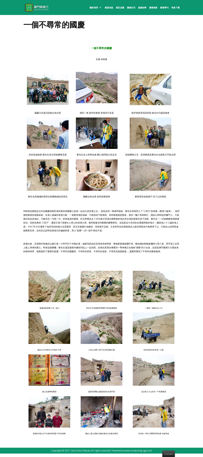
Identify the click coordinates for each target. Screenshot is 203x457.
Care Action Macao (80, 454)
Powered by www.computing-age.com (132, 454)
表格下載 (175, 7)
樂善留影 (153, 7)
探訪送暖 (120, 7)
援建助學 (142, 7)
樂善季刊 (164, 7)
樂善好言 (131, 7)
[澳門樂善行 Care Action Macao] (36, 7)
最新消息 (109, 7)
